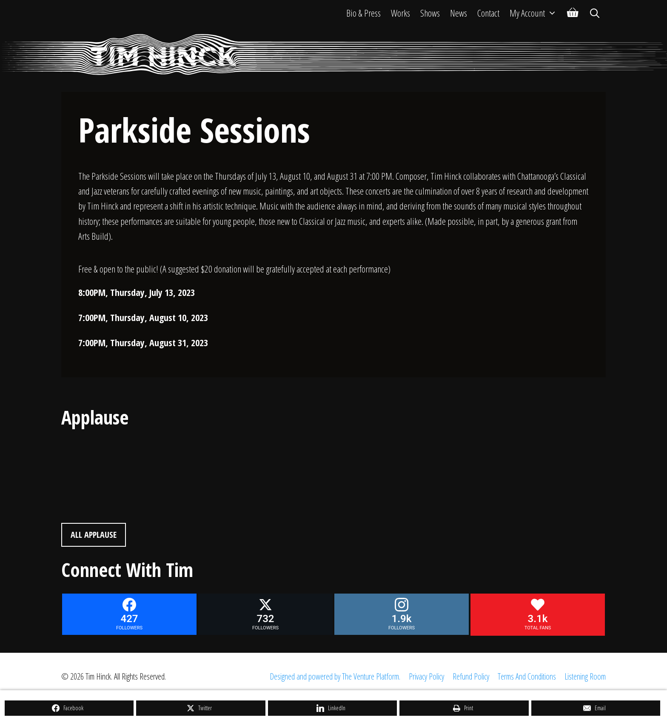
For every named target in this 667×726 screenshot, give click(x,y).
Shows (430, 12)
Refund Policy (471, 676)
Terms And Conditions (527, 676)
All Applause (94, 534)
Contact (488, 12)
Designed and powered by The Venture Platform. (335, 676)
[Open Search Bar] (595, 13)
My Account (536, 13)
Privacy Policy (426, 676)
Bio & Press (363, 12)
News (458, 12)
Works (400, 12)
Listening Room (585, 676)
